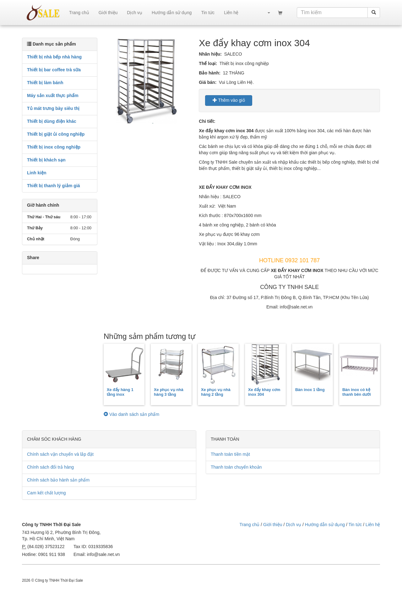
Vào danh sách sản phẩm (131, 414)
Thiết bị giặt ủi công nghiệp (55, 134)
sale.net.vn (43, 12)
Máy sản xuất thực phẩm (53, 95)
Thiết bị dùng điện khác (51, 121)
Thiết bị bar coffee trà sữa (54, 69)
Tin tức (208, 12)
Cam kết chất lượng (46, 492)
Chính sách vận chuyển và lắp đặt (60, 454)
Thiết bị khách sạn (46, 159)
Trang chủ (79, 12)
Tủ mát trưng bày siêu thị (53, 108)
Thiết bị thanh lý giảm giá (53, 185)
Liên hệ (231, 12)
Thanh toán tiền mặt (230, 454)
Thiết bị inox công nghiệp (53, 147)
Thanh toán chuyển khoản (236, 467)
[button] (266, 12)
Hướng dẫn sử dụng (172, 12)
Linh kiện (36, 172)
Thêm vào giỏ (229, 100)
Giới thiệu (108, 12)
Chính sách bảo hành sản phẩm (58, 479)
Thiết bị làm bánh (45, 82)
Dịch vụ (134, 12)
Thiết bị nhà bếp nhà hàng (54, 56)
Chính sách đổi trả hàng (50, 467)
